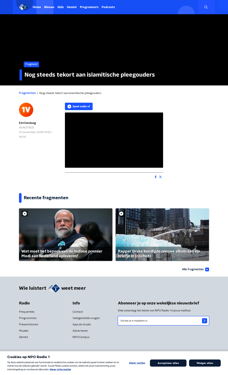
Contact (78, 312)
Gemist (72, 7)
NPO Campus (81, 337)
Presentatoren (28, 324)
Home (37, 7)
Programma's (89, 7)
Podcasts (108, 7)
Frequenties (27, 312)
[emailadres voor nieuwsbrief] (163, 320)
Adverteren (80, 331)
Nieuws (49, 7)
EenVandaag (27, 123)
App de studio (82, 324)
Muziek (23, 331)
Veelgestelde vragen (86, 318)
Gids (60, 7)
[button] (206, 7)
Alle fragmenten (195, 269)
